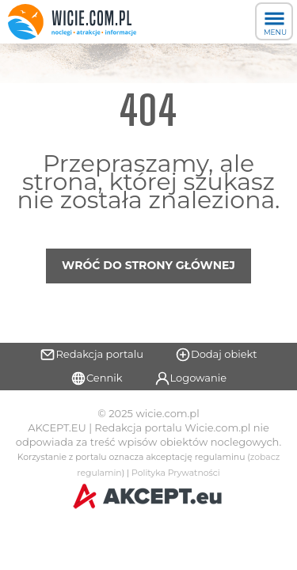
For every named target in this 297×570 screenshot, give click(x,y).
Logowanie (190, 378)
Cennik (96, 378)
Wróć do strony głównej (148, 265)
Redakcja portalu (91, 355)
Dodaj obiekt (216, 355)
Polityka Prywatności (175, 473)
